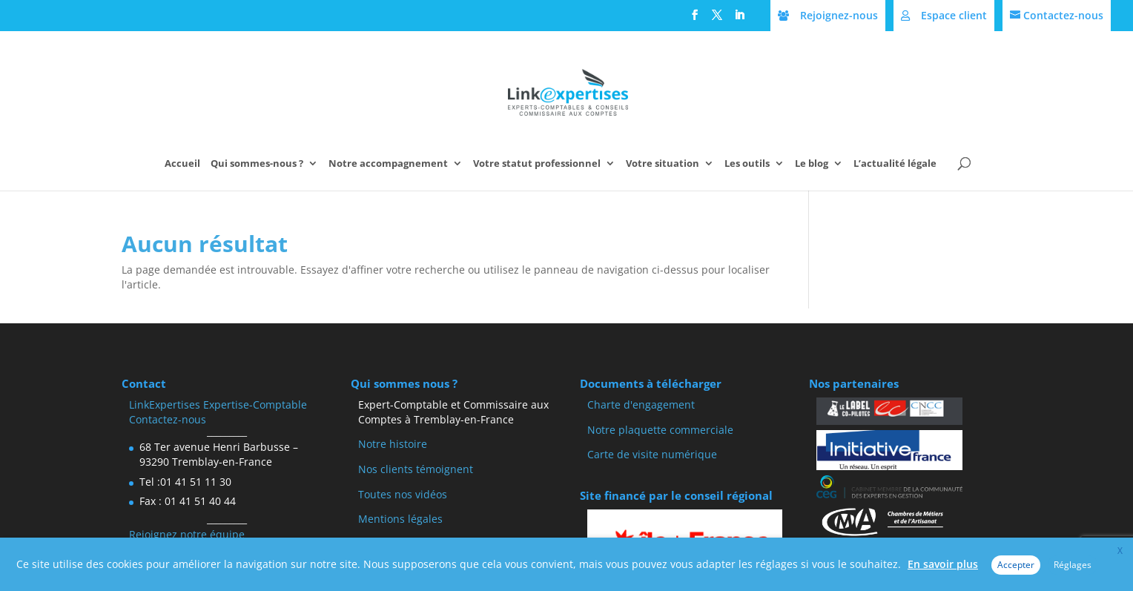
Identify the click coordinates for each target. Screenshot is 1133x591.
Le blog (811, 164)
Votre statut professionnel (537, 164)
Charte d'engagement (641, 404)
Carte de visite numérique (652, 454)
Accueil (182, 164)
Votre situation (662, 164)
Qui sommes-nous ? (257, 164)
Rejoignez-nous (839, 15)
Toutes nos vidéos (402, 494)
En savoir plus (943, 564)
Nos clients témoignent (415, 469)
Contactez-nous (1063, 15)
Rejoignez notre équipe (187, 534)
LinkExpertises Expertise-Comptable (218, 404)
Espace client (954, 15)
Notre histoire (392, 444)
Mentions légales (400, 519)
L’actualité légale (895, 164)
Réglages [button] (1072, 564)
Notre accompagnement (388, 164)
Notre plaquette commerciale (660, 430)
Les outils (747, 164)
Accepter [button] (1015, 564)
